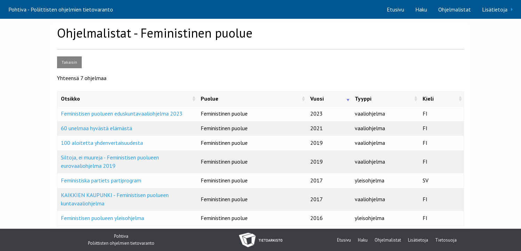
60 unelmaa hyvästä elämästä (96, 128)
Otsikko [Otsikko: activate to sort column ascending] (70, 98)
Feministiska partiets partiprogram (101, 180)
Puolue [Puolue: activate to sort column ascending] (209, 98)
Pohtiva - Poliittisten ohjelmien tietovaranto (60, 9)
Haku (421, 9)
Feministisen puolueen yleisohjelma (102, 217)
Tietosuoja (446, 240)
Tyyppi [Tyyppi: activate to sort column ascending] (363, 98)
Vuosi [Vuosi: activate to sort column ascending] (317, 98)
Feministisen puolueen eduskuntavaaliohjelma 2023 (122, 113)
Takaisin (69, 62)
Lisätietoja (494, 9)
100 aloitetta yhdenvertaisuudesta (102, 142)
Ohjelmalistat (454, 9)
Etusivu (395, 9)
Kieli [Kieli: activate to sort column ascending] (428, 98)
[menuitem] (395, 9)
